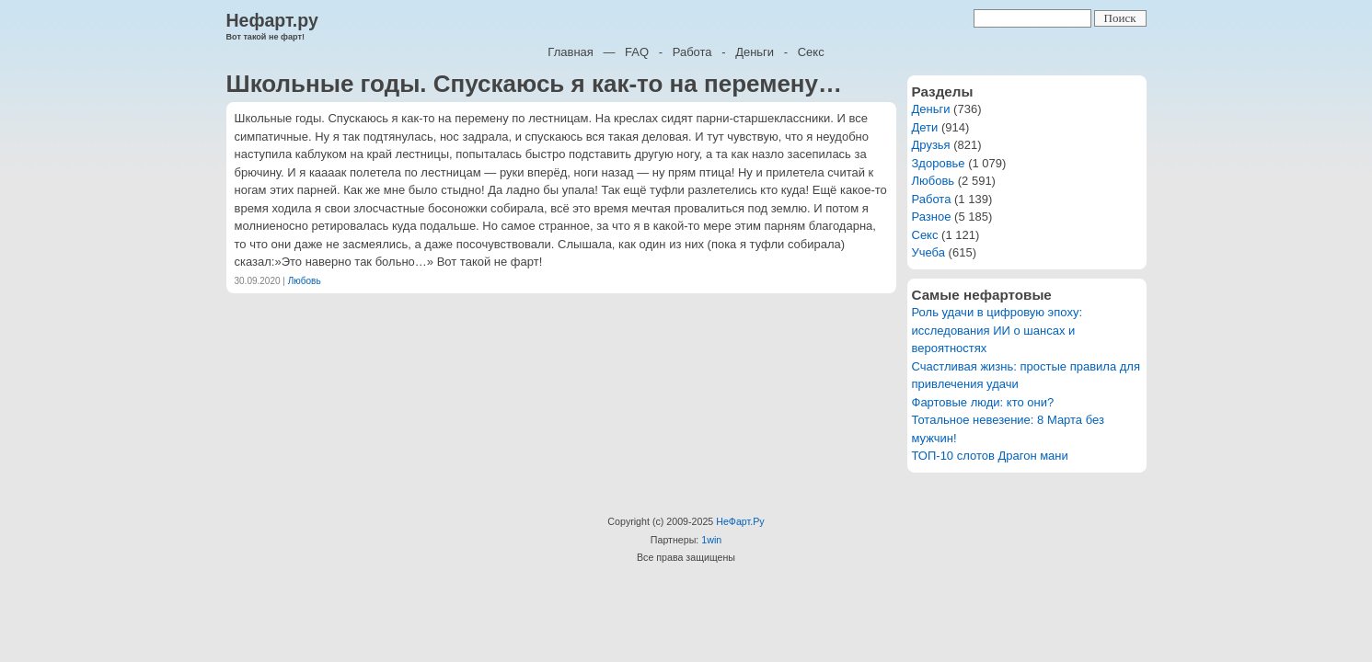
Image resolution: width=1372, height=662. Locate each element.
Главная (570, 52)
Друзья (931, 145)
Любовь (304, 281)
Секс (811, 52)
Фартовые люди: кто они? (983, 402)
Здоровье (938, 163)
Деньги (754, 52)
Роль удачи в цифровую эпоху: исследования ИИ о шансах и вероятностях (997, 330)
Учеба (929, 252)
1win (711, 539)
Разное (931, 216)
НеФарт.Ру (740, 521)
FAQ (637, 52)
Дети (925, 127)
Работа (692, 52)
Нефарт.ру (272, 20)
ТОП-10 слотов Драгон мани (990, 455)
